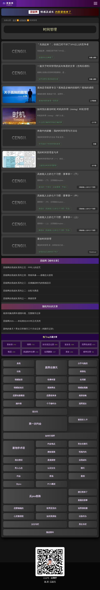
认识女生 (51, 468)
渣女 (69, 352)
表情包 (83, 371)
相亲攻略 (83, 395)
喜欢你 (11, 344)
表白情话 (19, 460)
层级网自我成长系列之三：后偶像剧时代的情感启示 (27, 283)
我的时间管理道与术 (47, 152)
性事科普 (51, 379)
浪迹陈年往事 (30, 352)
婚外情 (19, 403)
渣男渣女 (83, 403)
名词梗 (83, 379)
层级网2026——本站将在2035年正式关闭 (22, 321)
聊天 (83, 468)
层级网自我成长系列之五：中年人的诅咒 (21, 267)
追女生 (69, 344)
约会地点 (51, 444)
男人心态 (19, 468)
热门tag (46, 337)
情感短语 (19, 379)
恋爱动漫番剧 (18, 395)
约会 (19, 476)
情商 (30, 344)
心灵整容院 (18, 516)
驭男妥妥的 (51, 508)
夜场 (51, 476)
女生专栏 (35, 524)
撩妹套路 (51, 452)
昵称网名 (51, 388)
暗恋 (11, 352)
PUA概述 (51, 484)
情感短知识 (18, 388)
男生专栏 (83, 524)
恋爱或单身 (51, 395)
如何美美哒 (51, 516)
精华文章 (88, 352)
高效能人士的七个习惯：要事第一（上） (58, 217)
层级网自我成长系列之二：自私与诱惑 (20, 290)
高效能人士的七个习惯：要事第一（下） (58, 174)
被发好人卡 (83, 419)
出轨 (19, 371)
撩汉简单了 (83, 492)
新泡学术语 (18, 448)
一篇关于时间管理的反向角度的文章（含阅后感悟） (64, 66)
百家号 (53, 582)
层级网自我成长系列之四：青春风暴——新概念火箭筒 (28, 275)
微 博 (46, 582)
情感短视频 (83, 388)
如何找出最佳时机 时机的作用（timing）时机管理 (63, 109)
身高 (19, 363)
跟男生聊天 (51, 367)
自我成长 (23, 20)
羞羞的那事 (83, 500)
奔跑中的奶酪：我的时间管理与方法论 (57, 131)
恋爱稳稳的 (18, 508)
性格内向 (83, 452)
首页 (14, 20)
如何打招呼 (50, 436)
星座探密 (51, 460)
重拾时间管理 (44, 239)
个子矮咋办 (51, 403)
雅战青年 (50, 532)
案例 (83, 476)
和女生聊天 (83, 444)
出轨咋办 (83, 516)
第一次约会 (35, 423)
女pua (18, 484)
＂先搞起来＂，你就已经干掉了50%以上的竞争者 (63, 44)
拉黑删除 (50, 352)
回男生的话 (88, 344)
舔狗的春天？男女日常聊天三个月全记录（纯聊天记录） (29, 329)
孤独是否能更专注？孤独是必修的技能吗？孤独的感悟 (65, 87)
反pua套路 (35, 496)
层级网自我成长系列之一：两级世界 (19, 298)
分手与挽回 (83, 363)
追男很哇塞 (83, 508)
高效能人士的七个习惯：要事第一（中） (58, 195)
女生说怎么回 (49, 344)
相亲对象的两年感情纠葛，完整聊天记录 (21, 313)
